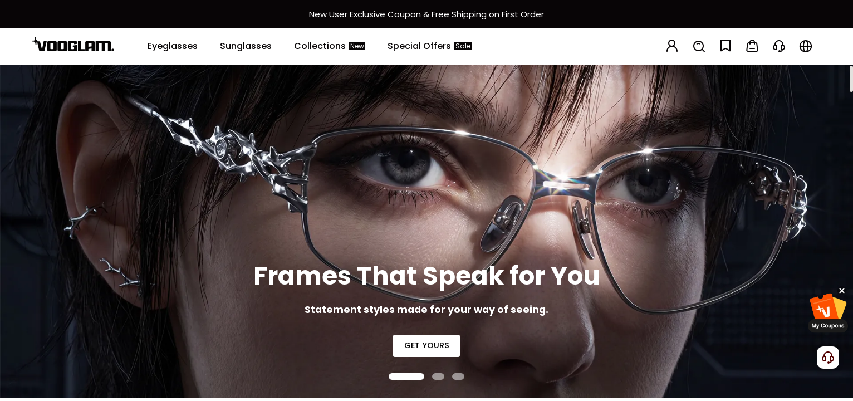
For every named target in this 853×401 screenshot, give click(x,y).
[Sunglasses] (246, 46)
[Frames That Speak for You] (426, 231)
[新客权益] (426, 14)
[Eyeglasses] (172, 46)
